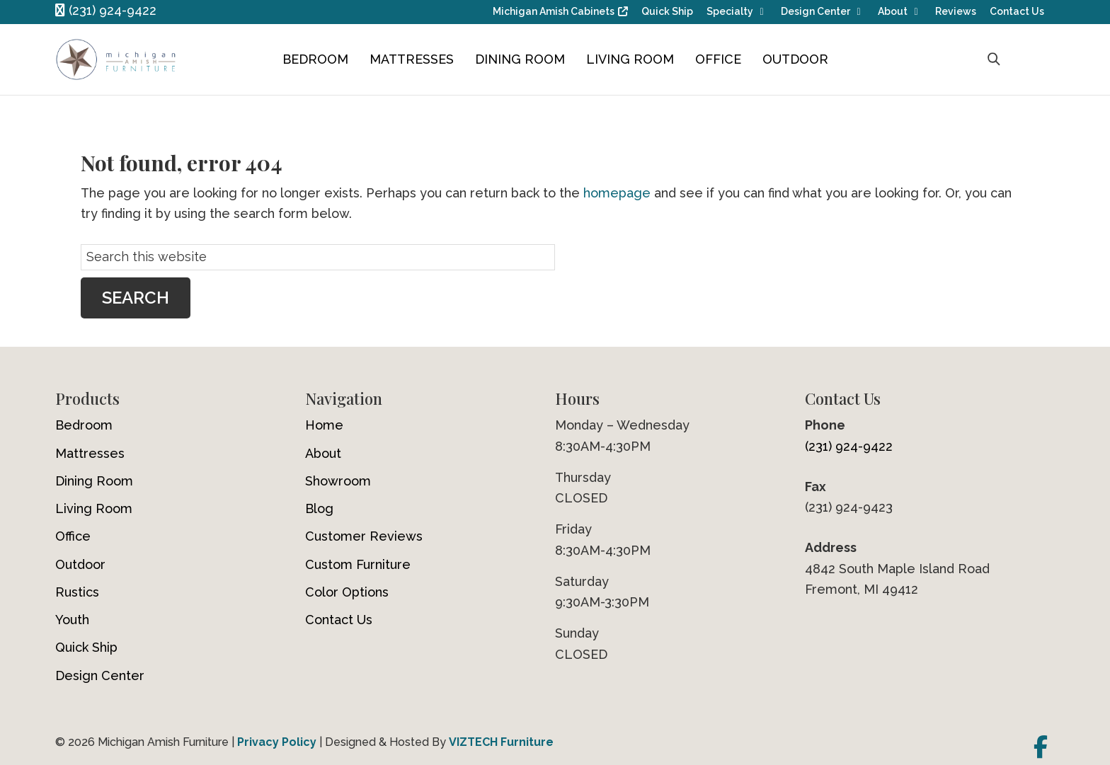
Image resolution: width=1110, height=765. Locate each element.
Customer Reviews (364, 536)
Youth (72, 619)
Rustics (77, 592)
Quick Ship (667, 11)
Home (324, 425)
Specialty (729, 11)
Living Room (630, 59)
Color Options (347, 592)
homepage (617, 192)
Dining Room (520, 59)
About (893, 11)
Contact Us (1017, 11)
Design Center (815, 11)
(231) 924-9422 (105, 10)
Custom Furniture (358, 564)
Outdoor (795, 59)
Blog (319, 508)
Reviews (955, 11)
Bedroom (315, 59)
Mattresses (412, 59)
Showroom (338, 480)
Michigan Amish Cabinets (553, 11)
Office (718, 59)
